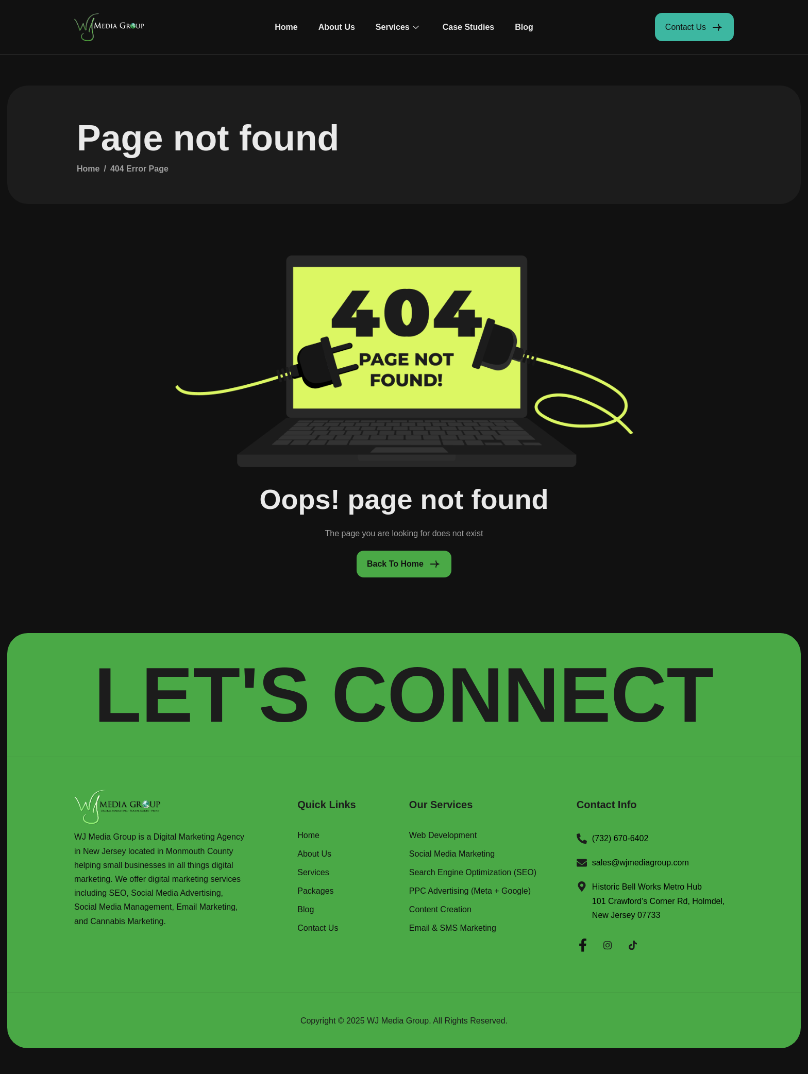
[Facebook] (583, 943)
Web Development (443, 835)
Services (397, 27)
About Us (336, 27)
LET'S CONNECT (404, 695)
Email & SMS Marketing (452, 928)
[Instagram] (607, 943)
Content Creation (440, 910)
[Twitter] (633, 943)
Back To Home (395, 563)
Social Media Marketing (452, 854)
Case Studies (468, 27)
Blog (524, 27)
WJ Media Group (398, 1020)
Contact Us (317, 928)
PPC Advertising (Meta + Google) (470, 891)
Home (286, 27)
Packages (315, 891)
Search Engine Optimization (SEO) (472, 872)
